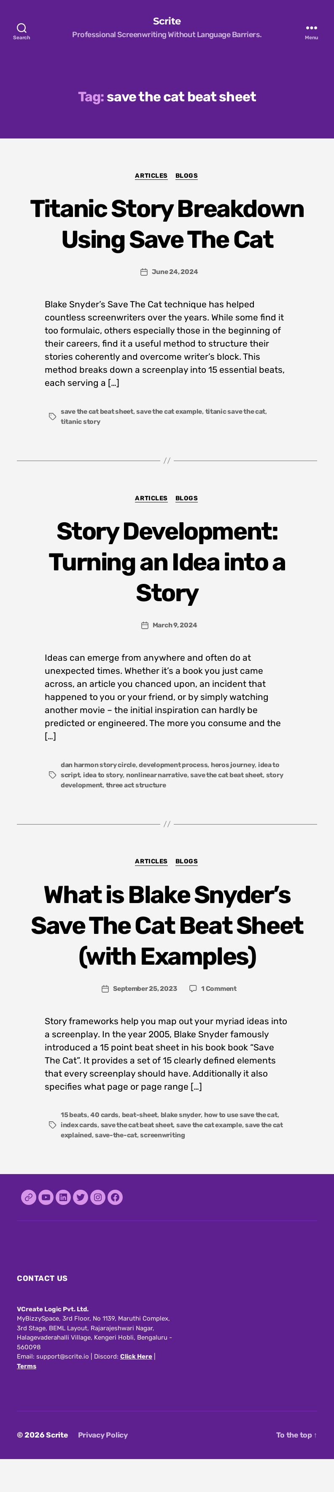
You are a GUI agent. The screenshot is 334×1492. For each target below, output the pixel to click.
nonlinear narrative (158, 807)
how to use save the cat (244, 1148)
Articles (151, 176)
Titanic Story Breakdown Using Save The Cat (167, 239)
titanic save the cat (241, 443)
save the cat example (173, 443)
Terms (26, 1399)
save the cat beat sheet (98, 443)
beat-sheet (140, 1148)
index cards (79, 1158)
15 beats (74, 1148)
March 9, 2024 (175, 657)
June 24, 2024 (174, 303)
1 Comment (220, 1021)
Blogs (187, 176)
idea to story (103, 807)
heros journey (237, 797)
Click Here (136, 1389)
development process (175, 797)
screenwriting (176, 1168)
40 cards (105, 1148)
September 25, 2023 (144, 1021)
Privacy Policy (105, 1468)
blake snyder (183, 1148)
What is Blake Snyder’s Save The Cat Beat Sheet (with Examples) (167, 957)
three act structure (139, 817)
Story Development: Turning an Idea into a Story (167, 593)
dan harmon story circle (99, 797)
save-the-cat (129, 1168)
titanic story (81, 453)
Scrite (166, 21)
